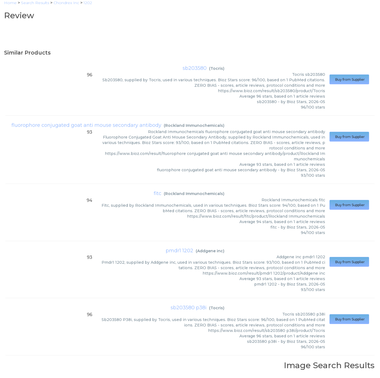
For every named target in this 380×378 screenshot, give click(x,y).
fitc (157, 193)
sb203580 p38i (189, 308)
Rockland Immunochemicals (194, 125)
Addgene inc (210, 250)
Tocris (216, 68)
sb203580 (195, 68)
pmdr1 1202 (179, 251)
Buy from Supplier (349, 79)
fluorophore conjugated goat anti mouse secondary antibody (86, 125)
